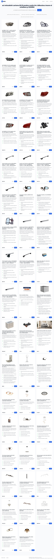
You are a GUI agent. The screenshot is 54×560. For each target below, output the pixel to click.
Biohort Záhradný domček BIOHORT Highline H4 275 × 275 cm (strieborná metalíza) (44, 296)
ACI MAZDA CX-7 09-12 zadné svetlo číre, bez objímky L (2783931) (26, 101)
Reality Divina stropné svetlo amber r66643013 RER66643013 (26, 537)
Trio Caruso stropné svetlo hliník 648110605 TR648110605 (8, 456)
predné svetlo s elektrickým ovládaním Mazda (27, 14)
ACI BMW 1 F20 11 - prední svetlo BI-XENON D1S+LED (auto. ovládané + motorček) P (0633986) (9, 31)
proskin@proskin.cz (42, 558)
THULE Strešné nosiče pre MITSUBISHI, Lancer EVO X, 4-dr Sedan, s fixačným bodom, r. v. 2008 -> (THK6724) (9, 262)
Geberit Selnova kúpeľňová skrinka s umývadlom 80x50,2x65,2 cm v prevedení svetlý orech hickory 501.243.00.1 (9, 332)
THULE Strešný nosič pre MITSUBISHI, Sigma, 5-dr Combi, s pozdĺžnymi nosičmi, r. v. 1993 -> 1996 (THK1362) (9, 164)
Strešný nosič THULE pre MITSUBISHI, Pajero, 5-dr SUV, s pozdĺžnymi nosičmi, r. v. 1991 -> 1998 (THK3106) (9, 296)
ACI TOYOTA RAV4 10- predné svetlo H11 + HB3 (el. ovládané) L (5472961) (9, 101)
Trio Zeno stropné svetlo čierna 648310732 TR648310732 (8, 483)
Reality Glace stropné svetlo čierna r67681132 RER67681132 (43, 400)
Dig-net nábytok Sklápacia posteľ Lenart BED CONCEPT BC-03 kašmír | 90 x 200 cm (9, 365)
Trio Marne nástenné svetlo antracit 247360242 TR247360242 (26, 483)
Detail (13, 51)
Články (47, 1)
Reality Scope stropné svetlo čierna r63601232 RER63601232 (8, 537)
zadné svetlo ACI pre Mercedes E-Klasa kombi (27, 16)
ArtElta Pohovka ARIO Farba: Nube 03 (44, 330)
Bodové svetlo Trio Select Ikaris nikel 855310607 (26, 510)
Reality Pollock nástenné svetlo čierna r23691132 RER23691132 (27, 426)
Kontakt (51, 1)
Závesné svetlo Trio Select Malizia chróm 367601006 (43, 510)
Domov (43, 1)
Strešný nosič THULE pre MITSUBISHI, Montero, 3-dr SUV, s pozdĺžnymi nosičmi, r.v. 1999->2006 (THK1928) (27, 164)
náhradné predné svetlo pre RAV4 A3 (41, 14)
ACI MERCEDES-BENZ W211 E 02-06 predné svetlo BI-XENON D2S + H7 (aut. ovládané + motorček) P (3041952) (44, 31)
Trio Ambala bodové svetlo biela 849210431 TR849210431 (43, 483)
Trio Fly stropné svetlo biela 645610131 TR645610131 (44, 456)
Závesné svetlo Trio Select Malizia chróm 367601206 (8, 510)
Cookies (7, 557)
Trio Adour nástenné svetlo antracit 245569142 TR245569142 (9, 426)
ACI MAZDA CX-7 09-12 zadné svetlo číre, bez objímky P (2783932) (9, 132)
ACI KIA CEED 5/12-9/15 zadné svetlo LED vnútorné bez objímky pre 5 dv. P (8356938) (27, 132)
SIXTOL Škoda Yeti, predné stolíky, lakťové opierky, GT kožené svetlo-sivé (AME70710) (44, 132)
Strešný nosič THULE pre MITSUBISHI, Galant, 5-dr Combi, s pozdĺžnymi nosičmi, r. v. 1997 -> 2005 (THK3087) (27, 228)
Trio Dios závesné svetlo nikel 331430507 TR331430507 (25, 400)
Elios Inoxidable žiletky (24, 295)
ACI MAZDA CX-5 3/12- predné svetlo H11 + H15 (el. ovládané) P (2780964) (9, 66)
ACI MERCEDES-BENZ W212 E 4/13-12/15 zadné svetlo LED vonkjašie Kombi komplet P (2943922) (43, 101)
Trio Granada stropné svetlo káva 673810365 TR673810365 (8, 400)
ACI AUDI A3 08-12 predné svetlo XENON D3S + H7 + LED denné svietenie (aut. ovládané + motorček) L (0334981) (27, 31)
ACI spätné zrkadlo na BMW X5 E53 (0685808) (26, 195)
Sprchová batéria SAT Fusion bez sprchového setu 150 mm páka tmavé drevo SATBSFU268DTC (27, 331)
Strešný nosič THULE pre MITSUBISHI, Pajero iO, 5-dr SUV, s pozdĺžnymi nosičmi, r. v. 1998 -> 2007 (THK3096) (44, 228)
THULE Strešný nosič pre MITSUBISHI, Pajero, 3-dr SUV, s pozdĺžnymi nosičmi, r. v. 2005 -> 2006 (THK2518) (27, 262)
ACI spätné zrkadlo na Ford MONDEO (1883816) (44, 195)
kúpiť (15, 51)
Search (39, 10)
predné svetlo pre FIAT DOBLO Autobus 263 (13, 14)
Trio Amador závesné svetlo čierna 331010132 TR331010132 (26, 456)
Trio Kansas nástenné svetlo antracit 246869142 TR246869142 (44, 365)
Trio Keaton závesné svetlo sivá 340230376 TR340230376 (43, 426)
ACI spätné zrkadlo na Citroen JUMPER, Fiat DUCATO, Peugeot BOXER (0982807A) (9, 228)
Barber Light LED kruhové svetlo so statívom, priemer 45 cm (26, 365)
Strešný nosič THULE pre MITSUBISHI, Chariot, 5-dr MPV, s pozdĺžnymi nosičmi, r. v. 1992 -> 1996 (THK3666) (44, 164)
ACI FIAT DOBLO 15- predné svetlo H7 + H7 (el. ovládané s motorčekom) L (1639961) (27, 66)
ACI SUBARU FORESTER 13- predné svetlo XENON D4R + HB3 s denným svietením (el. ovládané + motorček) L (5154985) (44, 67)
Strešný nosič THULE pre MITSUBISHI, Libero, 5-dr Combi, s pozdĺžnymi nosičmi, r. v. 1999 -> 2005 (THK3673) (9, 195)
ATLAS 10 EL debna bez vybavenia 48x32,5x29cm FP (43, 261)
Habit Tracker (3, 557)
